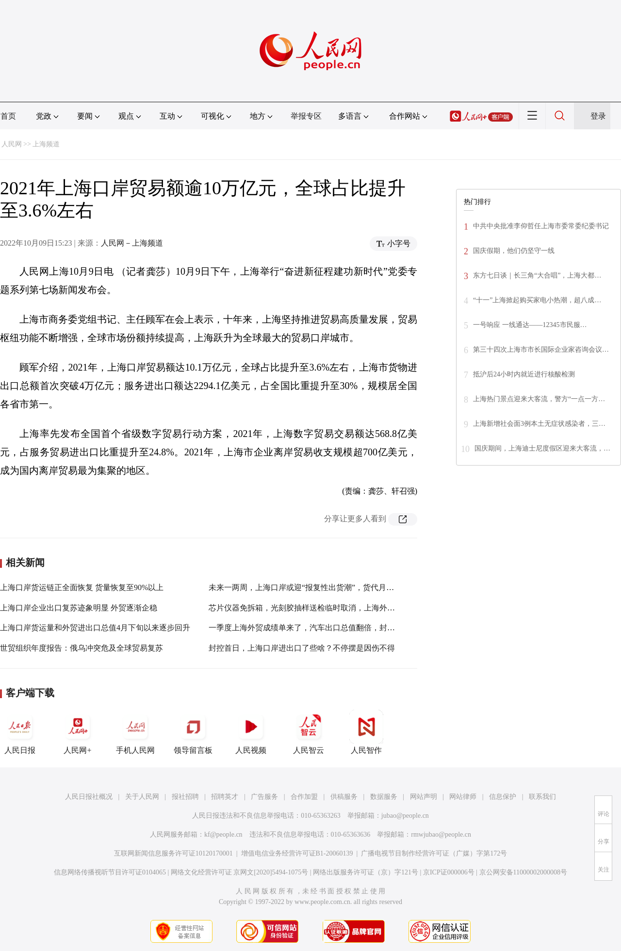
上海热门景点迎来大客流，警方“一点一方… (539, 399)
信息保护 (502, 796)
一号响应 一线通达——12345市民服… (530, 324)
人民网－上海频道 (132, 243)
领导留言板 (193, 732)
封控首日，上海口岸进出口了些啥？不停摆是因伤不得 (302, 648)
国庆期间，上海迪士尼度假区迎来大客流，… (542, 448)
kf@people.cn (223, 834)
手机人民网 (135, 732)
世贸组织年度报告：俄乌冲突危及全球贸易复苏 (81, 648)
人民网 (11, 144)
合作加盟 (304, 796)
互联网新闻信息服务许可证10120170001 (173, 853)
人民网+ (78, 732)
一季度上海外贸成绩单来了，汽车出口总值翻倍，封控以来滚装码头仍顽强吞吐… (348, 628)
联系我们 (542, 796)
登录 (598, 116)
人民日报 (20, 732)
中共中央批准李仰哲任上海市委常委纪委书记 (541, 226)
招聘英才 (224, 796)
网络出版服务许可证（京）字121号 (365, 872)
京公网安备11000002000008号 (523, 872)
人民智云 (309, 732)
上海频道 (46, 144)
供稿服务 (344, 796)
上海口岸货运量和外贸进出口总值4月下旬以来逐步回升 (95, 628)
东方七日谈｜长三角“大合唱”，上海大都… (537, 275)
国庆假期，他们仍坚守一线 (514, 250)
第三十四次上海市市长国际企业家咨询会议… (541, 349)
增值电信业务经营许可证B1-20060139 (297, 853)
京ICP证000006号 (448, 872)
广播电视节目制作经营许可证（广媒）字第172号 (434, 853)
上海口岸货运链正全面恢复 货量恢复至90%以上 (81, 587)
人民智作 (366, 732)
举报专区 (306, 116)
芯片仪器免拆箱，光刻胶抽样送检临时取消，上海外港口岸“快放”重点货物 (336, 608)
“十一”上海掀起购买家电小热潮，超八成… (537, 300)
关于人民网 (142, 796)
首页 (8, 116)
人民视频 (251, 732)
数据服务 (383, 796)
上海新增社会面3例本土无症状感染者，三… (539, 423)
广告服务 (264, 796)
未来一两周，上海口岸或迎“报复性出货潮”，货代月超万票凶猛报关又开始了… (344, 587)
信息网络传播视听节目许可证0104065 (110, 872)
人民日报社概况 (89, 796)
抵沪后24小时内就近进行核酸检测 (524, 374)
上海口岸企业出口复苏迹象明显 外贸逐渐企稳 (78, 608)
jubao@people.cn (405, 815)
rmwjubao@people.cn (441, 834)
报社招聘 (185, 796)
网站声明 (423, 796)
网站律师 (462, 796)
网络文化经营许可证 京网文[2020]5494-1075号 (240, 872)
